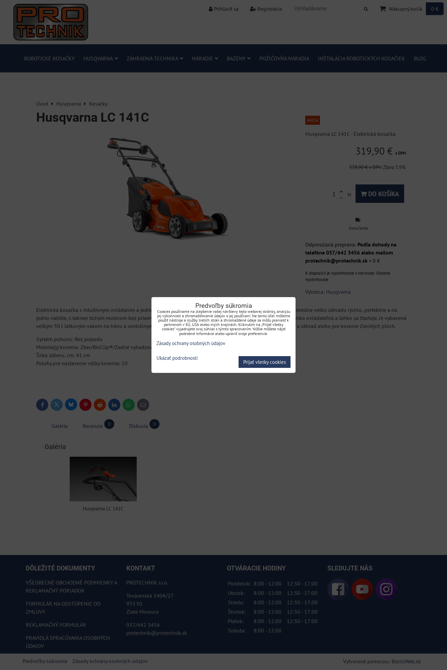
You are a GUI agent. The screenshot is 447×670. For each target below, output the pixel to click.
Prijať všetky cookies (264, 362)
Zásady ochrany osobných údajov (190, 343)
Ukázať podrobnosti (177, 358)
